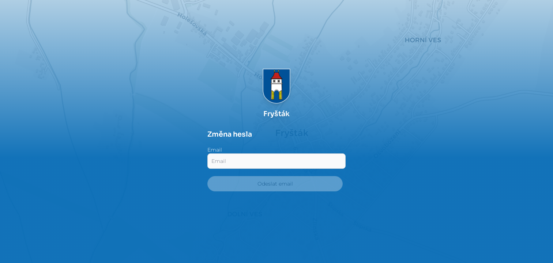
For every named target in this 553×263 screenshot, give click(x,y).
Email (214, 149)
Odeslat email (275, 183)
